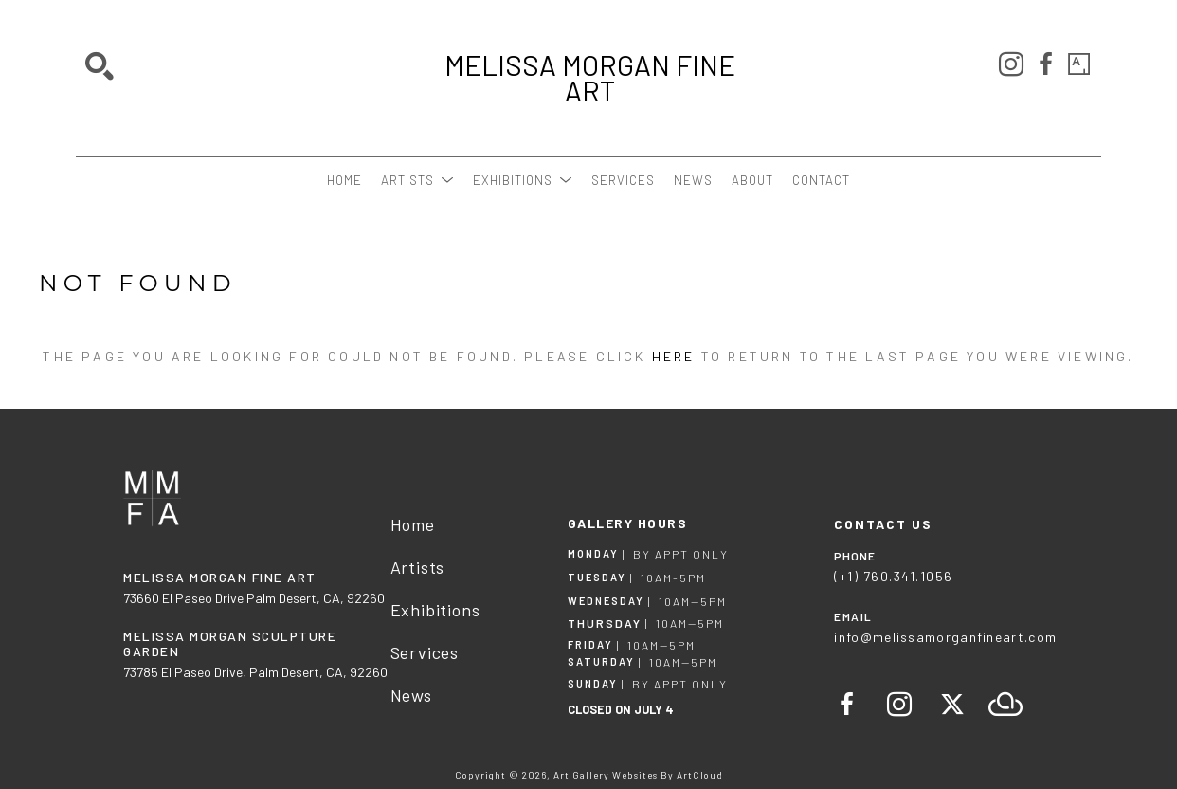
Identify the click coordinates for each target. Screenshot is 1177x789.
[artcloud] (1005, 704)
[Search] (99, 66)
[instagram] (1011, 64)
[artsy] (1079, 64)
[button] (417, 180)
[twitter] (952, 704)
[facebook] (1045, 64)
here (674, 356)
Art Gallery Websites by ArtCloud (638, 774)
